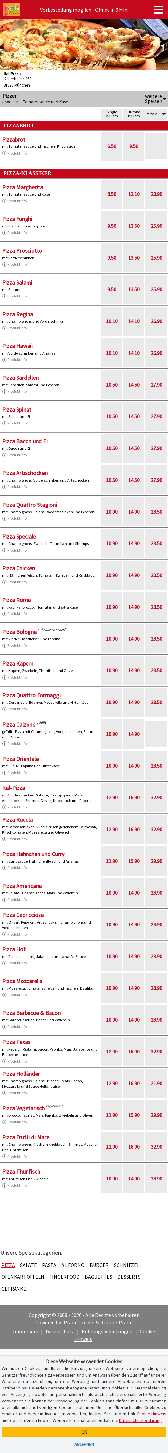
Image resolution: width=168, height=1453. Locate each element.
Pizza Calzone (18, 724)
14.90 (134, 511)
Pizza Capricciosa (23, 915)
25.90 (156, 226)
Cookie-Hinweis (151, 1414)
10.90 (112, 511)
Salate (28, 1265)
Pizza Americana (22, 885)
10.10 (112, 321)
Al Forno (73, 1265)
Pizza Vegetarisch (23, 1108)
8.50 (111, 194)
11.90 (112, 861)
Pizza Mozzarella (22, 981)
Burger (99, 1265)
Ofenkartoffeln (22, 1276)
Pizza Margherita (22, 187)
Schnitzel (127, 1265)
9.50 (133, 146)
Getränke (13, 1288)
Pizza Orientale (20, 758)
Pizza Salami (17, 282)
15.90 (134, 861)
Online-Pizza (116, 1322)
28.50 (156, 511)
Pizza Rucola (17, 819)
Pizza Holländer (21, 1073)
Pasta (49, 1265)
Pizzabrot (13, 139)
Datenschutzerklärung (140, 1420)
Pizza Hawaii (17, 346)
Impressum (25, 1331)
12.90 (112, 797)
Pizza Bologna (19, 631)
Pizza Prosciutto (22, 250)
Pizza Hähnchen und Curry (33, 854)
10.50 (112, 384)
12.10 (134, 194)
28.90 (156, 892)
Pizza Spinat (16, 409)
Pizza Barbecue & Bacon (31, 1013)
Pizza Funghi (17, 219)
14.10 (134, 321)
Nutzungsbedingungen (107, 1331)
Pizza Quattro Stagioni (29, 504)
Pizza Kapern (17, 663)
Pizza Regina (17, 314)
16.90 (134, 797)
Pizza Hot (14, 949)
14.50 (134, 384)
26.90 (156, 321)
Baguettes (98, 1276)
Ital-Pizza (13, 788)
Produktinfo (14, 153)
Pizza (8, 1265)
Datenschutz (60, 1331)
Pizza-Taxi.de (78, 1322)
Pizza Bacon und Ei (25, 441)
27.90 (156, 384)
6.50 (111, 146)
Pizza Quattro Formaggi (31, 695)
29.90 (156, 861)
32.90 (156, 797)
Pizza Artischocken (25, 473)
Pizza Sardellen (20, 377)
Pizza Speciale (19, 536)
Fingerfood (65, 1276)
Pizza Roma (16, 600)
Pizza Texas (16, 1042)
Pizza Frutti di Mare (25, 1137)
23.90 (156, 194)
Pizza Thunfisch (21, 1171)
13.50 (134, 226)
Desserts (129, 1276)
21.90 (156, 1083)
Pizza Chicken (18, 568)
